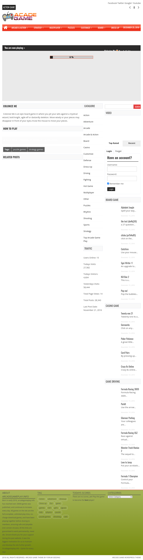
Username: (112, 164)
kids (40, 512)
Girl (49, 508)
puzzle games (19, 149)
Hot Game (88, 186)
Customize (85, 27)
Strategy (38, 27)
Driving (129, 32)
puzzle (58, 512)
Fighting (9, 38)
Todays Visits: (89, 264)
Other (86, 199)
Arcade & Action (19, 27)
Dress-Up (115, 27)
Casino (86, 147)
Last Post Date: (90, 306)
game (58, 503)
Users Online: (89, 257)
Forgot (118, 151)
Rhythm (87, 211)
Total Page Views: (91, 293)
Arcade (86, 128)
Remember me (117, 183)
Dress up (42, 503)
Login (109, 151)
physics (49, 512)
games (42, 508)
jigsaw (63, 508)
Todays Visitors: (90, 274)
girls (56, 508)
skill (65, 516)
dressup (63, 499)
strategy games (36, 149)
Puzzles (71, 27)
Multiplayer (54, 27)
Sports (86, 224)
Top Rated (114, 143)
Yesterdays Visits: (91, 284)
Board (100, 27)
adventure (52, 499)
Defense (87, 160)
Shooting (87, 218)
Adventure (88, 121)
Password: (112, 174)
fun (51, 503)
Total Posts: (88, 300)
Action (86, 115)
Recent (131, 143)
